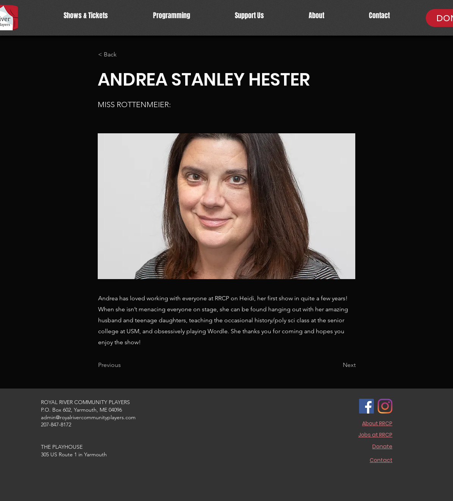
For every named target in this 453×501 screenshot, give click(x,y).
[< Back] (123, 54)
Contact (381, 460)
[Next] (337, 365)
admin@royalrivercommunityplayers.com (88, 417)
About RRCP (377, 423)
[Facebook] (366, 406)
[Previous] (123, 365)
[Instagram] (385, 406)
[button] (171, 15)
